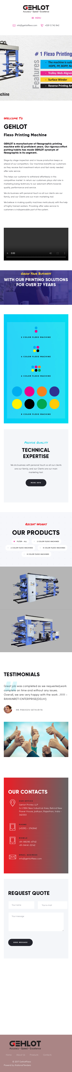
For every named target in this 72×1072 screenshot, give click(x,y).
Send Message (20, 942)
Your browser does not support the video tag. (36, 244)
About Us (20, 1054)
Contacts (47, 1054)
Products (34, 1054)
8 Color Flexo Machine (36, 414)
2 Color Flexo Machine (36, 337)
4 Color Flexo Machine (36, 356)
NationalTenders (23, 1065)
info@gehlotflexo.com (30, 858)
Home (9, 1054)
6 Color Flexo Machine (36, 376)
